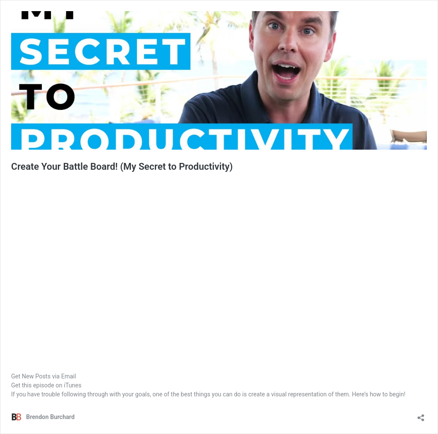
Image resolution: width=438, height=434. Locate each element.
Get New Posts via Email (43, 376)
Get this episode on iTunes (46, 385)
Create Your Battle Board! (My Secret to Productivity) (122, 166)
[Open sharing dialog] (421, 415)
